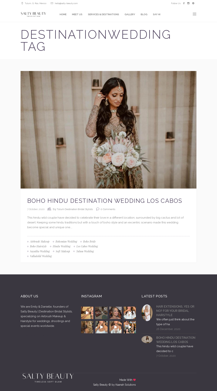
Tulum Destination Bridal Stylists (75, 209)
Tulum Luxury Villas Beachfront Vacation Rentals (47, 335)
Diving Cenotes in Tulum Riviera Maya (29, 335)
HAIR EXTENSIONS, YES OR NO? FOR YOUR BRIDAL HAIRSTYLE (175, 311)
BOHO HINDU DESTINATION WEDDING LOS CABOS (104, 200)
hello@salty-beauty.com (66, 3)
